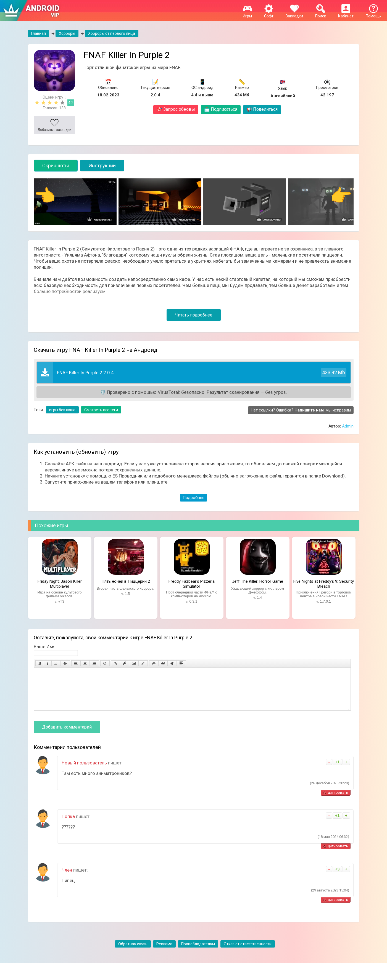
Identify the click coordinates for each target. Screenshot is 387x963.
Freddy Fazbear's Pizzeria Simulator (192, 583)
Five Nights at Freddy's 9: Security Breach (323, 583)
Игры (247, 13)
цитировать (338, 801)
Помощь (373, 13)
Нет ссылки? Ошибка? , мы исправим (301, 410)
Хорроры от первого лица (111, 33)
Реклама (164, 952)
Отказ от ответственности (248, 952)
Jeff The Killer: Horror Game (257, 581)
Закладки (294, 13)
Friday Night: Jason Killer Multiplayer (60, 583)
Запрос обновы (176, 109)
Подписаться (220, 109)
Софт (268, 13)
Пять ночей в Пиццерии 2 (125, 581)
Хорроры (67, 33)
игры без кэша (62, 410)
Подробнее (193, 497)
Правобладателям (198, 952)
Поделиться (262, 109)
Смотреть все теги (101, 410)
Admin (348, 426)
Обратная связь (133, 952)
